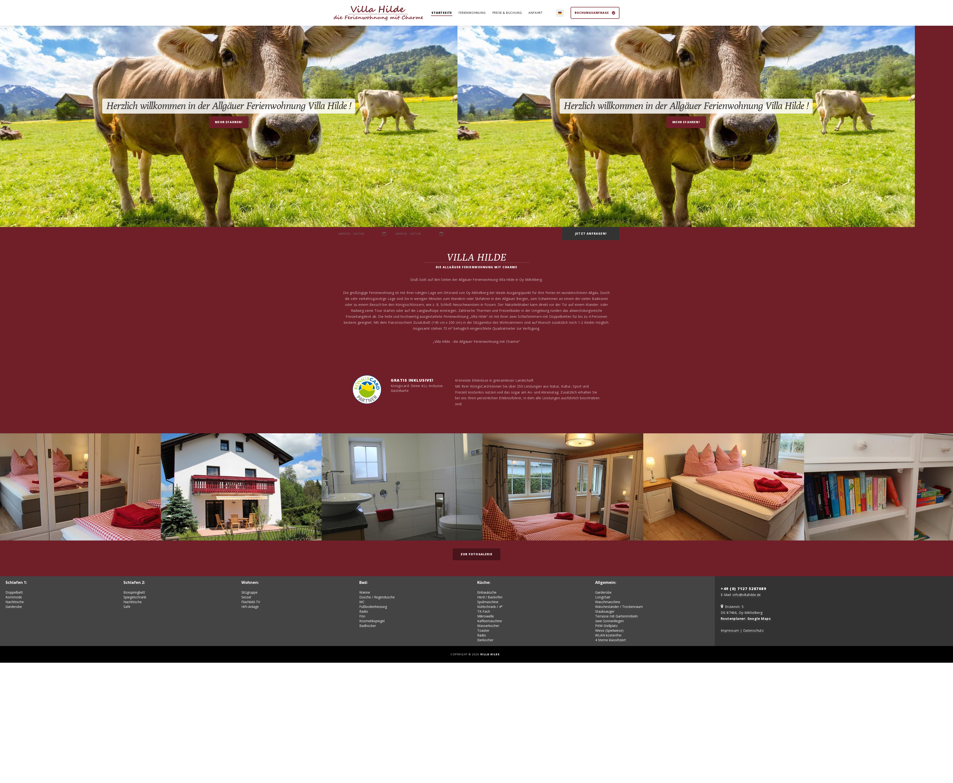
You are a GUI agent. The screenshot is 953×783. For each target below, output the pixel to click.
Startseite (441, 13)
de (558, 13)
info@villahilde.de (747, 595)
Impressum (730, 631)
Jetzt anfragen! (591, 234)
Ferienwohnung (472, 13)
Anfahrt (535, 13)
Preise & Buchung (507, 13)
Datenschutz (753, 631)
